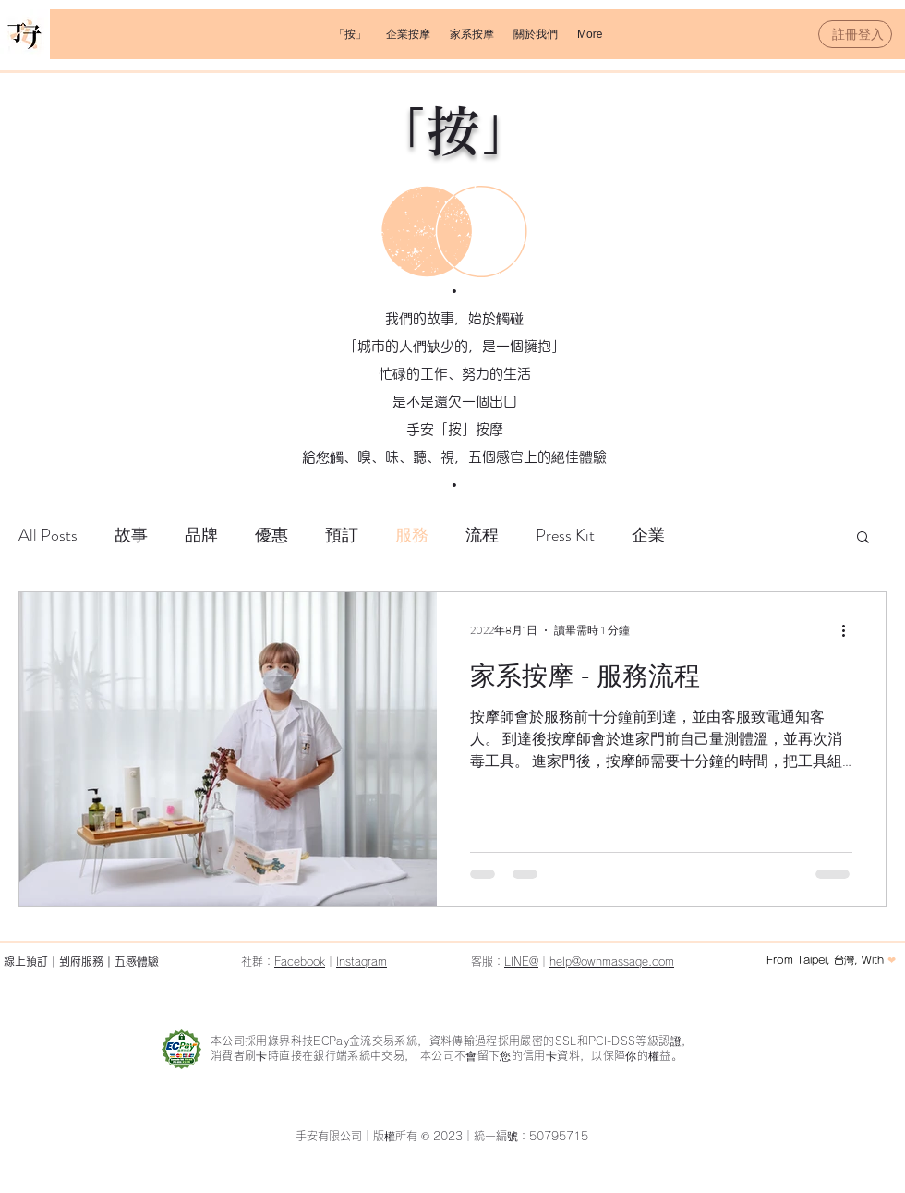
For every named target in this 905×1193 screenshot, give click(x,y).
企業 (648, 535)
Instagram (361, 961)
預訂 (341, 535)
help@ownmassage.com (611, 961)
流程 (482, 535)
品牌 (201, 535)
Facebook (299, 961)
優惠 (271, 535)
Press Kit (565, 535)
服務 (411, 535)
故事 (131, 535)
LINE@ (521, 961)
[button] (408, 34)
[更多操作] (850, 630)
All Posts (48, 535)
